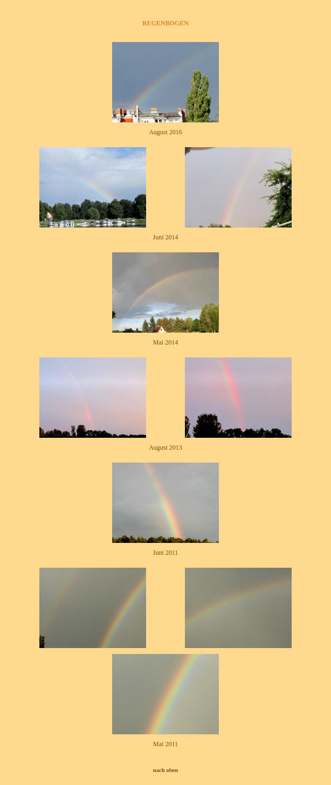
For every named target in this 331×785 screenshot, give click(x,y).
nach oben (165, 770)
